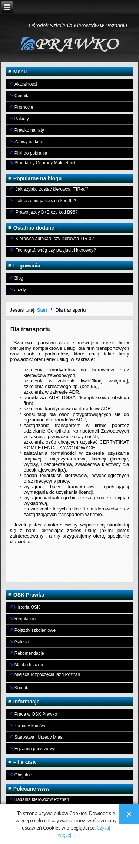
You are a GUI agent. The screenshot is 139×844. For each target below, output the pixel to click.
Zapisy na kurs (28, 141)
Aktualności (25, 84)
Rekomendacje (29, 653)
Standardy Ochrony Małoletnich (45, 162)
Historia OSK (27, 607)
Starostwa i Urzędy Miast (39, 737)
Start (42, 310)
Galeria (21, 641)
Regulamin (25, 618)
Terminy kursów (29, 725)
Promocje (23, 107)
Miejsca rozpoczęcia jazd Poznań (47, 674)
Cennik (21, 95)
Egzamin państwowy (34, 748)
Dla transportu (30, 329)
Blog (18, 278)
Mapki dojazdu (28, 664)
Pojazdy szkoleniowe (35, 630)
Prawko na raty (29, 130)
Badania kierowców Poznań (41, 799)
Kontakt (22, 687)
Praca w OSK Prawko (35, 714)
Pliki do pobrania (30, 153)
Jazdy (20, 289)
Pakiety (21, 118)
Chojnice (23, 775)
